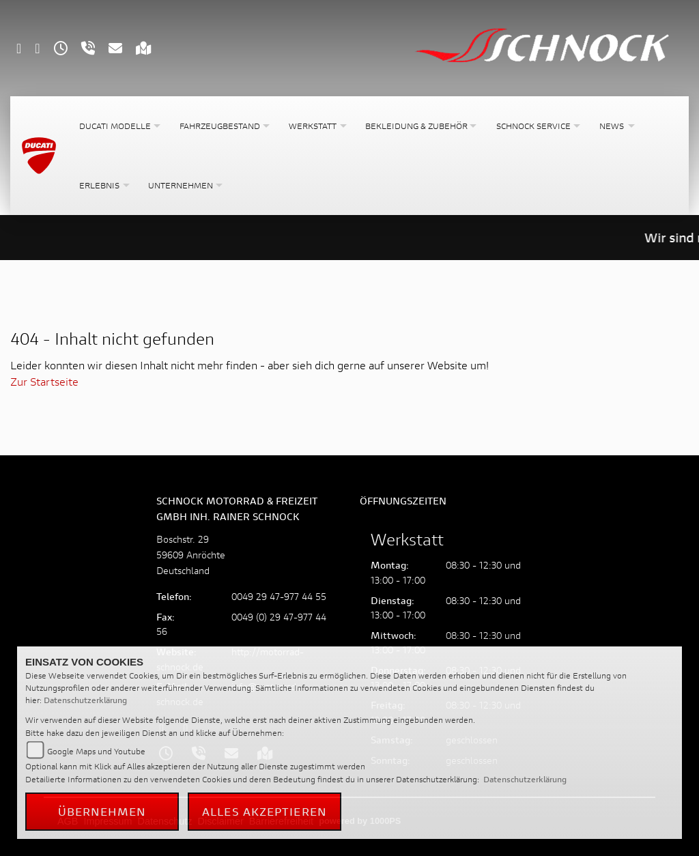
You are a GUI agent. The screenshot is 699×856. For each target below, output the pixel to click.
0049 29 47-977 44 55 (278, 596)
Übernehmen (102, 811)
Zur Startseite (44, 381)
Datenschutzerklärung (85, 700)
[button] (118, 126)
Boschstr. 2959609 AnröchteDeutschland (190, 554)
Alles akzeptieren (264, 811)
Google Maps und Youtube (96, 751)
